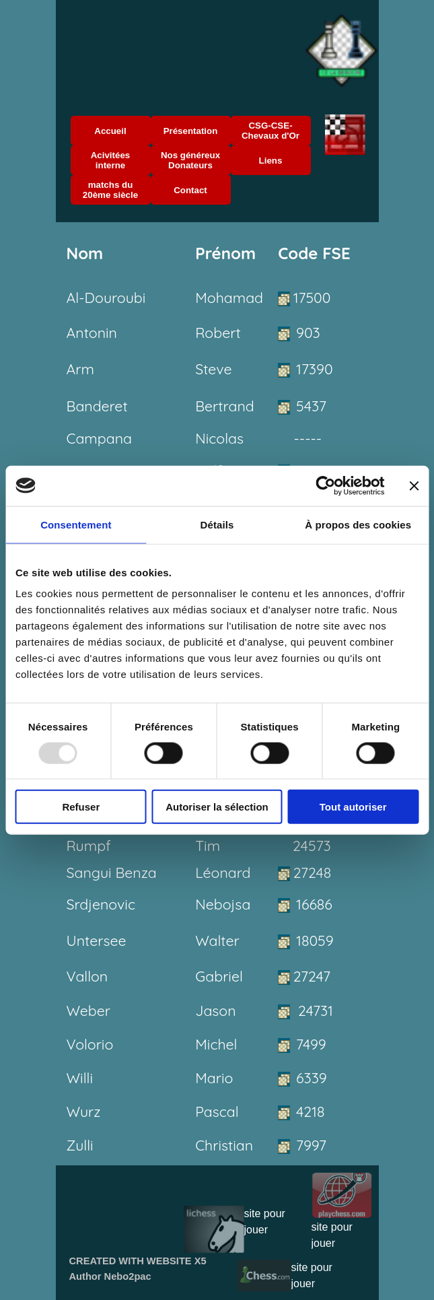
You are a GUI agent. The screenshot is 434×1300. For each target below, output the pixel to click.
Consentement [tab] (75, 524)
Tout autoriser (353, 807)
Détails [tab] (217, 524)
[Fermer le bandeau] (414, 485)
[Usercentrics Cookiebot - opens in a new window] (325, 485)
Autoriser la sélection (217, 807)
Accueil (110, 131)
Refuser (81, 807)
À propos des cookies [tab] (358, 524)
